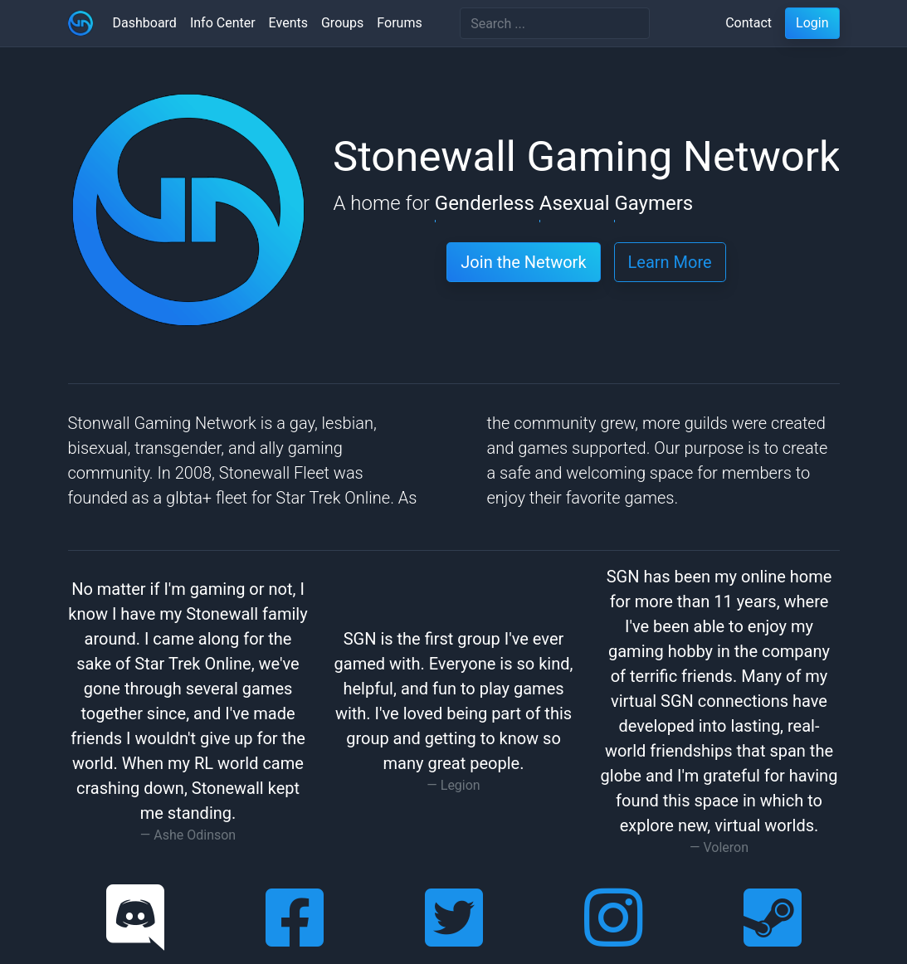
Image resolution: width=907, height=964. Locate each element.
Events (288, 23)
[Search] (555, 23)
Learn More (670, 262)
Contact (748, 23)
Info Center (223, 23)
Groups (342, 23)
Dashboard (145, 23)
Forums (399, 23)
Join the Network (523, 262)
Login (812, 23)
